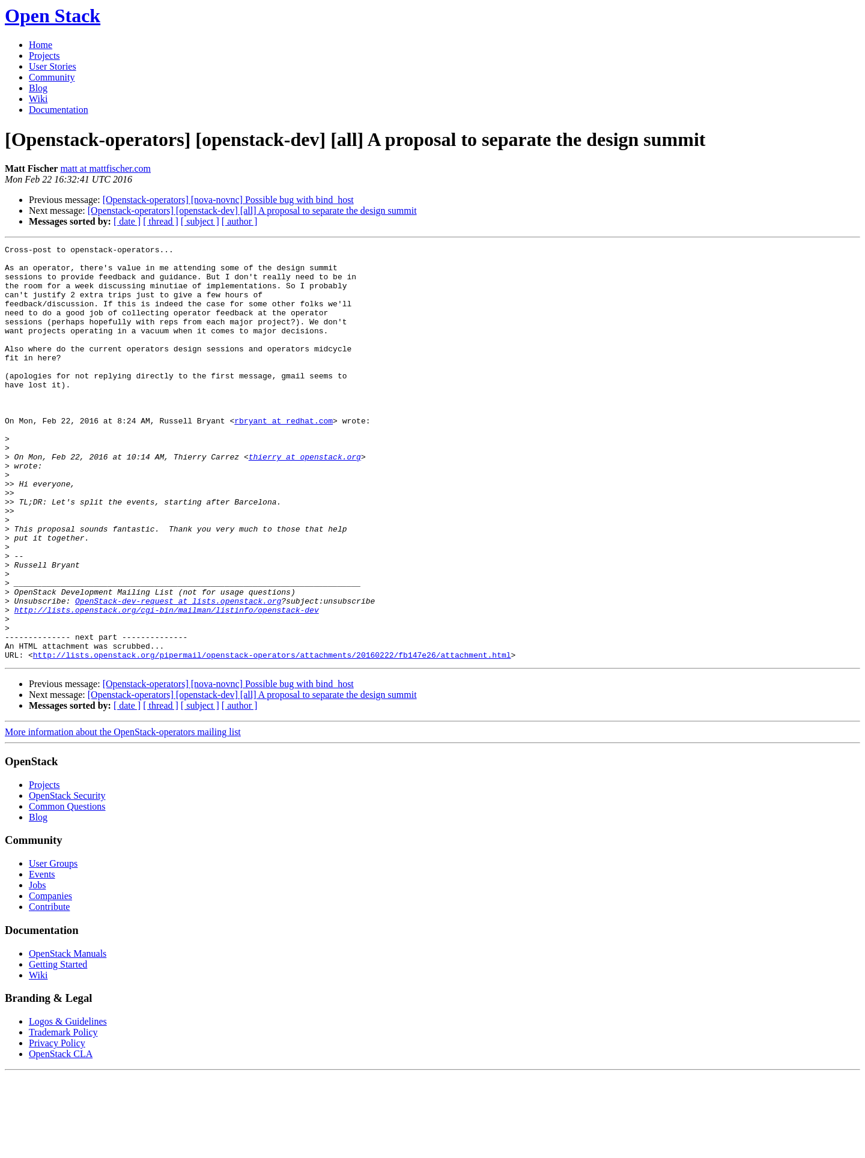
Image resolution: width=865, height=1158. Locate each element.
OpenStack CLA (61, 1137)
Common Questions (67, 889)
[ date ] (127, 221)
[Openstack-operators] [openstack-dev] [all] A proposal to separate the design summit (252, 210)
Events (42, 957)
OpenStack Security (67, 878)
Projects (44, 55)
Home (40, 45)
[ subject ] (200, 221)
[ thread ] (160, 221)
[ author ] (240, 221)
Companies (50, 979)
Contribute (49, 989)
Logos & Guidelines (68, 1104)
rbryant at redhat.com (283, 456)
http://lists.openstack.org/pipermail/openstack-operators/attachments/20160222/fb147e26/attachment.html (272, 737)
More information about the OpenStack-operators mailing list (123, 815)
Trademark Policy (63, 1115)
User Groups (53, 946)
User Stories (52, 66)
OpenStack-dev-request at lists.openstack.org (178, 672)
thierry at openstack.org (305, 499)
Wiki (38, 99)
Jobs (37, 968)
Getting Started (58, 1047)
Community (51, 77)
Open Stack (52, 15)
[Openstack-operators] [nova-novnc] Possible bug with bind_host (228, 200)
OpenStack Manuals (67, 1036)
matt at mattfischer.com (105, 168)
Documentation (58, 110)
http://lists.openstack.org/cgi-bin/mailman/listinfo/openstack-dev (166, 683)
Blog (38, 88)
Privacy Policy (57, 1126)
